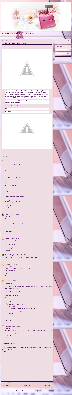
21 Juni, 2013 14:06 (15, 178)
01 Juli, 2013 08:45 (18, 304)
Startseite (27, 385)
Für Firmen (50, 36)
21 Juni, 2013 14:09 (14, 214)
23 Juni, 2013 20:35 (15, 326)
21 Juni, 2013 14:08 (19, 196)
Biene (6, 264)
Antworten (7, 173)
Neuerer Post (6, 385)
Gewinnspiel (17, 156)
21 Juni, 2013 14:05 (15, 165)
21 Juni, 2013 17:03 (15, 264)
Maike (6, 280)
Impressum (31, 36)
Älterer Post (48, 385)
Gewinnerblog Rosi (10, 255)
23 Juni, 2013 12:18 (14, 280)
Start (5, 36)
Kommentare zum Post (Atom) (30, 391)
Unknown (7, 238)
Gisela (6, 214)
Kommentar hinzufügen (9, 343)
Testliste (12, 36)
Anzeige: (7, 326)
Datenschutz (41, 36)
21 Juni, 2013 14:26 (21, 255)
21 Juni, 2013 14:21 (16, 238)
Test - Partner (21, 36)
